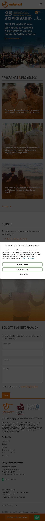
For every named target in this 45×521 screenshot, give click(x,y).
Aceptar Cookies (22, 264)
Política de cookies (29, 258)
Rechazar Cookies (22, 269)
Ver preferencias (22, 274)
